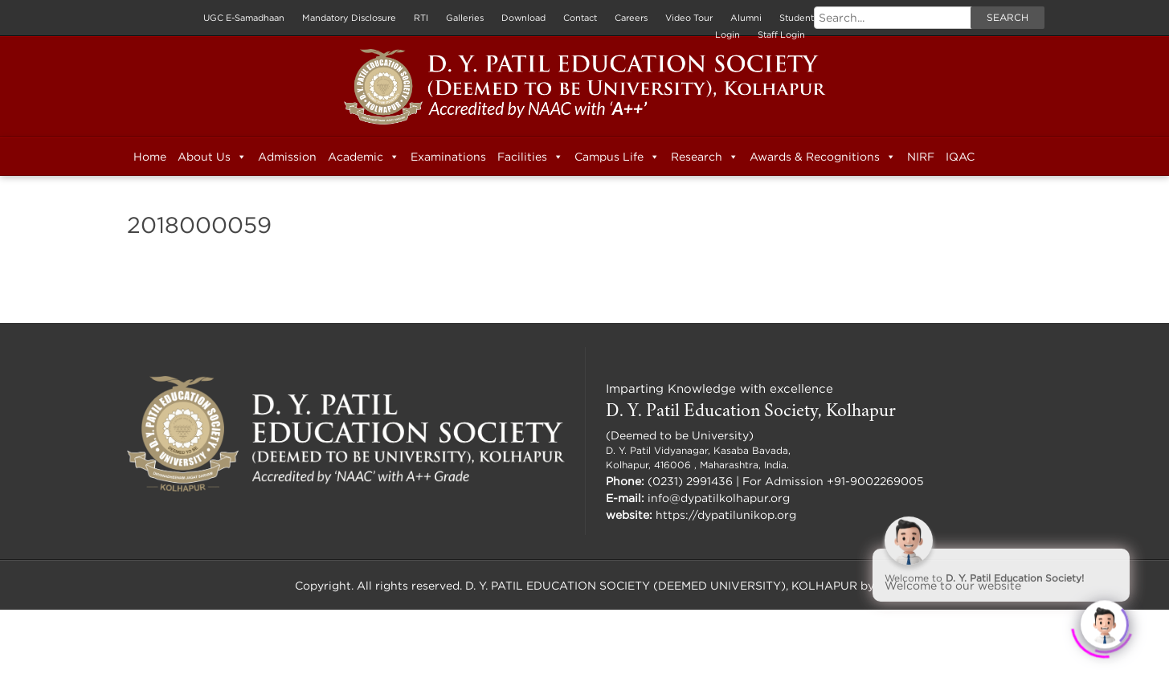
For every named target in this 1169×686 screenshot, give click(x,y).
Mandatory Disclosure (349, 17)
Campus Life (617, 157)
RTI (421, 17)
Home (149, 156)
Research (704, 157)
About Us (212, 157)
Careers (631, 17)
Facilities (530, 157)
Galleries (465, 17)
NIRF (920, 156)
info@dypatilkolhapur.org (719, 498)
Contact (580, 17)
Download (523, 17)
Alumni (746, 17)
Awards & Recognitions (823, 157)
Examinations (448, 156)
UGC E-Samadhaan (243, 17)
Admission (287, 156)
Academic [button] (363, 157)
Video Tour (689, 17)
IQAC (960, 156)
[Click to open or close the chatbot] (1105, 622)
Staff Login (781, 34)
